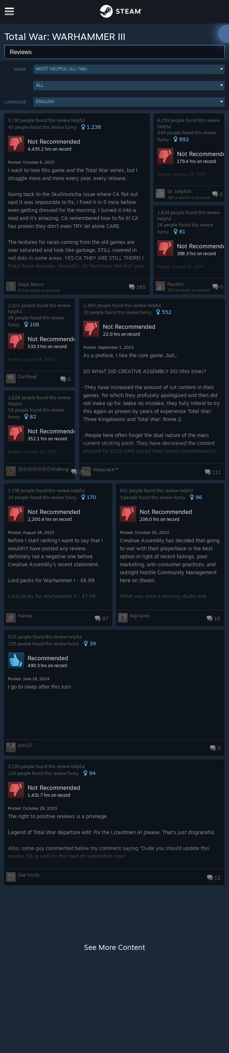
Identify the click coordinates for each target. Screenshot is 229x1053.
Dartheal (27, 376)
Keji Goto (140, 616)
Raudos (175, 284)
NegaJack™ (105, 469)
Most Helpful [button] (62, 69)
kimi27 (25, 745)
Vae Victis (28, 875)
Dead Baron (31, 284)
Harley (25, 616)
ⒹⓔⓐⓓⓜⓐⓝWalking (43, 469)
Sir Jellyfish (179, 191)
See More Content (114, 947)
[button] (129, 69)
